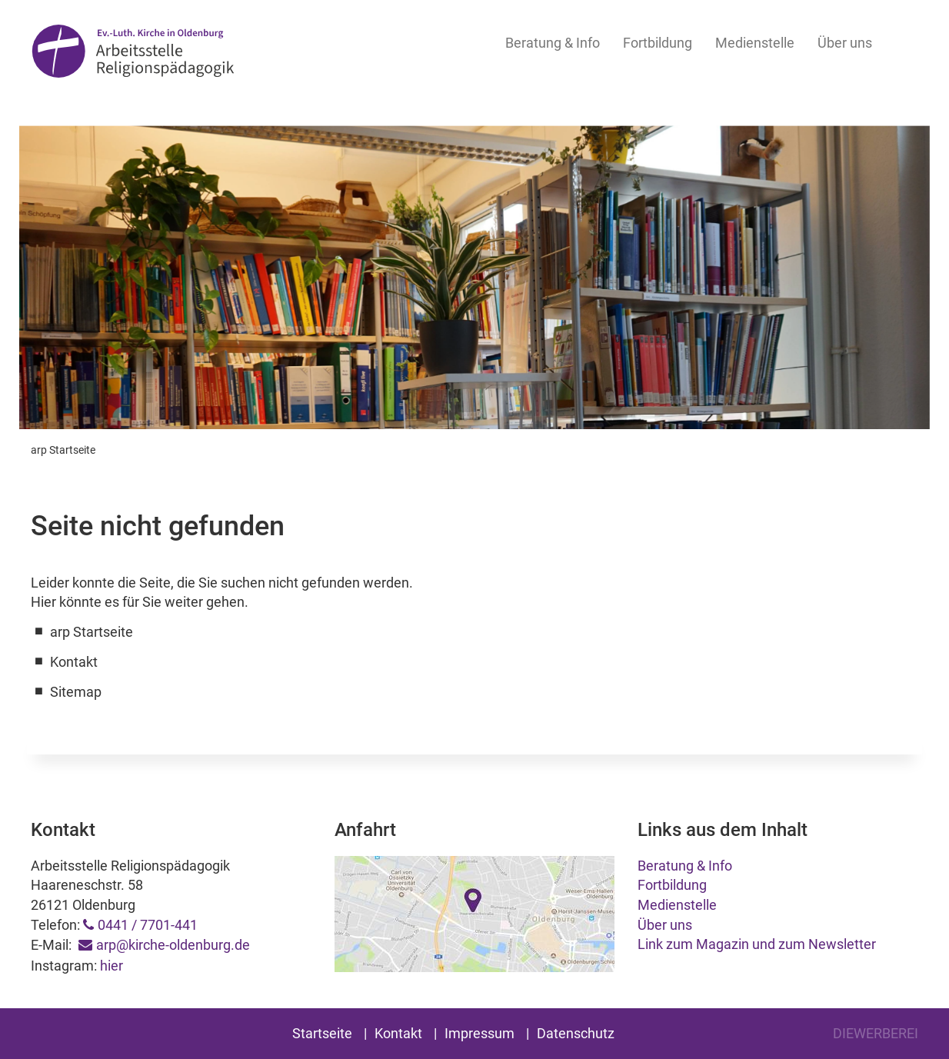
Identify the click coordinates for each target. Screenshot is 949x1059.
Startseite (322, 1033)
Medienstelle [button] (754, 43)
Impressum (479, 1033)
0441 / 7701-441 (148, 925)
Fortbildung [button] (657, 43)
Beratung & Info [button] (552, 43)
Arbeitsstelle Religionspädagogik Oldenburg (133, 55)
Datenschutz (575, 1033)
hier (111, 965)
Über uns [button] (844, 43)
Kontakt (398, 1033)
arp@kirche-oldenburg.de (173, 945)
